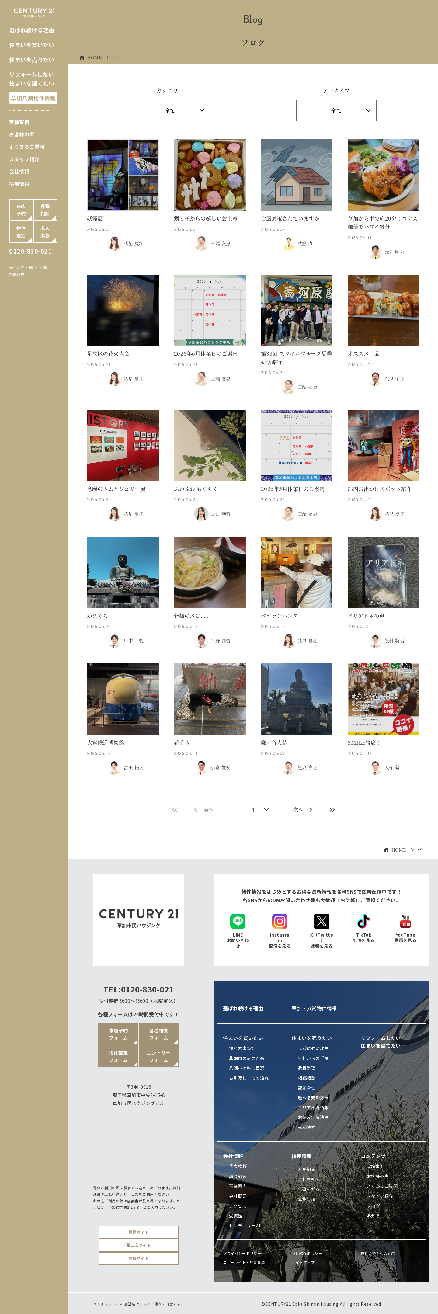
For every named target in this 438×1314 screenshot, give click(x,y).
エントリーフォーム (159, 1056)
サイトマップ (303, 1262)
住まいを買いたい (31, 45)
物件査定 (21, 231)
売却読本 (306, 1127)
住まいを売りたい (31, 60)
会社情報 (19, 171)
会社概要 (238, 1196)
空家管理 (306, 1088)
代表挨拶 (238, 1166)
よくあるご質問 (26, 146)
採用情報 (19, 183)
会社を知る (309, 1179)
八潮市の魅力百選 (246, 1068)
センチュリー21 (245, 1225)
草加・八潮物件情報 (314, 1008)
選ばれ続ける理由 (31, 30)
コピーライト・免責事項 (244, 1262)
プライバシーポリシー (242, 1253)
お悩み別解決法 (313, 1117)
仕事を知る (309, 1189)
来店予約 (21, 210)
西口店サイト (138, 1245)
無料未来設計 (242, 1048)
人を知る (306, 1169)
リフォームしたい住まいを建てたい (381, 1041)
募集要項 (306, 1199)
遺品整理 (306, 1068)
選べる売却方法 (313, 1097)
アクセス (237, 1206)
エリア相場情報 (313, 1107)
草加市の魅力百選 (246, 1058)
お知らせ (375, 1215)
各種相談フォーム (158, 1034)
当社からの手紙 (313, 1058)
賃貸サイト (138, 1232)
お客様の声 (21, 134)
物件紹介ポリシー (307, 1253)
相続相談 (306, 1078)
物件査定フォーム (118, 1056)
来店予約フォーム (118, 1034)
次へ (302, 809)
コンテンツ (373, 1155)
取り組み (238, 1176)
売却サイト (138, 1258)
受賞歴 (235, 1215)
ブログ (373, 1206)
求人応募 (45, 231)
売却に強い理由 (313, 1048)
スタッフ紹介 (24, 159)
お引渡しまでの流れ (249, 1078)
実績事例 (19, 122)
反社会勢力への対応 (378, 1253)
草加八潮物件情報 (33, 98)
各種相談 (45, 210)
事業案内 (238, 1186)
